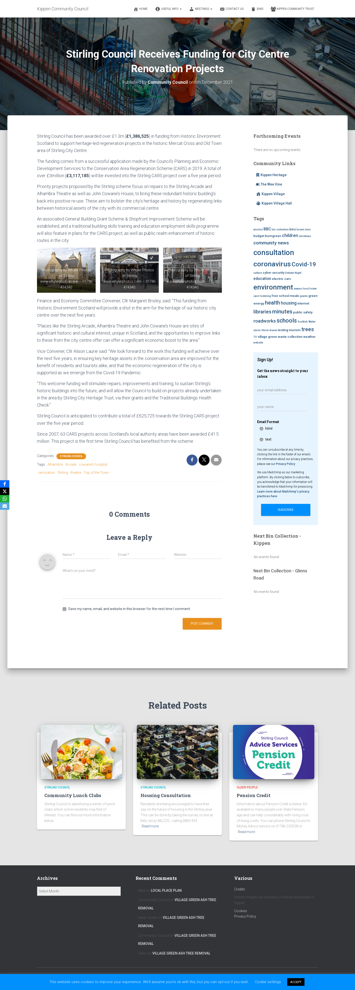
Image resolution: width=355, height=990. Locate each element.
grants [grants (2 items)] (304, 296)
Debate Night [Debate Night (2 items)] (293, 272)
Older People (247, 787)
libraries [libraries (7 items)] (262, 312)
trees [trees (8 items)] (307, 329)
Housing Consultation (166, 795)
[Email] (4, 506)
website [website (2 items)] (258, 342)
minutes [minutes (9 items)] (282, 311)
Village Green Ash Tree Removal (181, 953)
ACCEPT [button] (296, 982)
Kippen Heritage (271, 175)
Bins (257, 9)
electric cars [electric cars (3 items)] (281, 279)
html (268, 428)
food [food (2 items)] (305, 288)
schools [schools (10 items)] (287, 320)
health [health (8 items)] (272, 303)
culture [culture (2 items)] (257, 272)
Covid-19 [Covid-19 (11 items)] (304, 264)
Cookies (240, 911)
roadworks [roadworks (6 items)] (264, 321)
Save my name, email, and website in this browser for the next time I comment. (129, 609)
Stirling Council (71, 456)
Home (140, 9)
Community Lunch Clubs (72, 795)
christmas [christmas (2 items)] (305, 236)
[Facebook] (4, 484)
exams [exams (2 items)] (298, 288)
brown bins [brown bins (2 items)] (304, 229)
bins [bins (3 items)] (292, 229)
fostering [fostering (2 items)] (265, 296)
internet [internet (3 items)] (303, 303)
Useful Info (168, 9)
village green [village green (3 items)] (267, 337)
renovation (46, 473)
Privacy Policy (285, 464)
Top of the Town (96, 473)
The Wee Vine (269, 184)
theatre (76, 473)
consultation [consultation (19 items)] (273, 252)
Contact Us (232, 9)
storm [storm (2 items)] (257, 330)
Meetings (200, 9)
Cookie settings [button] (268, 982)
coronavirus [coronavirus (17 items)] (272, 264)
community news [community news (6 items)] (271, 243)
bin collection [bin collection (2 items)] (280, 229)
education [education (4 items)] (262, 278)
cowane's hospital (93, 464)
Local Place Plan (166, 890)
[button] (180, 9)
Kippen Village (270, 194)
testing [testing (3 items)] (283, 330)
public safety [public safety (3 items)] (303, 312)
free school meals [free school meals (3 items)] (285, 296)
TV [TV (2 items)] (255, 337)
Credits (239, 889)
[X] (4, 491)
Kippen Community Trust (292, 9)
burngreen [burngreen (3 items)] (273, 236)
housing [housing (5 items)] (289, 303)
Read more (150, 826)
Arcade (70, 464)
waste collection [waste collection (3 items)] (290, 337)
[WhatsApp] (4, 498)
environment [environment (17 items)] (273, 287)
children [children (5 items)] (290, 235)
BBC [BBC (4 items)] (267, 229)
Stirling (62, 473)
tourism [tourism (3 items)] (295, 330)
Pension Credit (253, 795)
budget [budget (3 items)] (258, 236)
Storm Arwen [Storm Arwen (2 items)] (269, 330)
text (268, 439)
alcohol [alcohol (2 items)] (258, 229)
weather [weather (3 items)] (309, 337)
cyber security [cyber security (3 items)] (273, 272)
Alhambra (55, 464)
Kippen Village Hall (274, 203)
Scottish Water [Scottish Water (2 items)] (307, 321)
